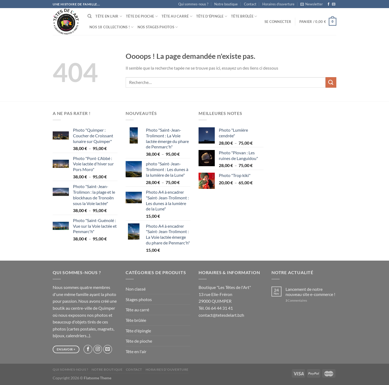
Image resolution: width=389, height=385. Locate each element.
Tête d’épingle (211, 16)
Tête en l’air (108, 16)
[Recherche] (90, 16)
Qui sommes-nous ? (193, 4)
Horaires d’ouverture (278, 4)
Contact (250, 4)
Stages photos (139, 299)
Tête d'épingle (138, 330)
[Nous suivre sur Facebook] (328, 4)
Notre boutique (226, 4)
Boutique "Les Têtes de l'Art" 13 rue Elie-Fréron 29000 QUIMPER (225, 294)
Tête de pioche (142, 16)
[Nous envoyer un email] (333, 4)
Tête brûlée (244, 16)
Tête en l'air (136, 351)
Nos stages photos (158, 27)
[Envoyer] (331, 82)
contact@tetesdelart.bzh (221, 315)
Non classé (136, 288)
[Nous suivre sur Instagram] (97, 349)
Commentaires (296, 300)
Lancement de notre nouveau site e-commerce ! (310, 292)
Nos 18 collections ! (111, 27)
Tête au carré (177, 16)
